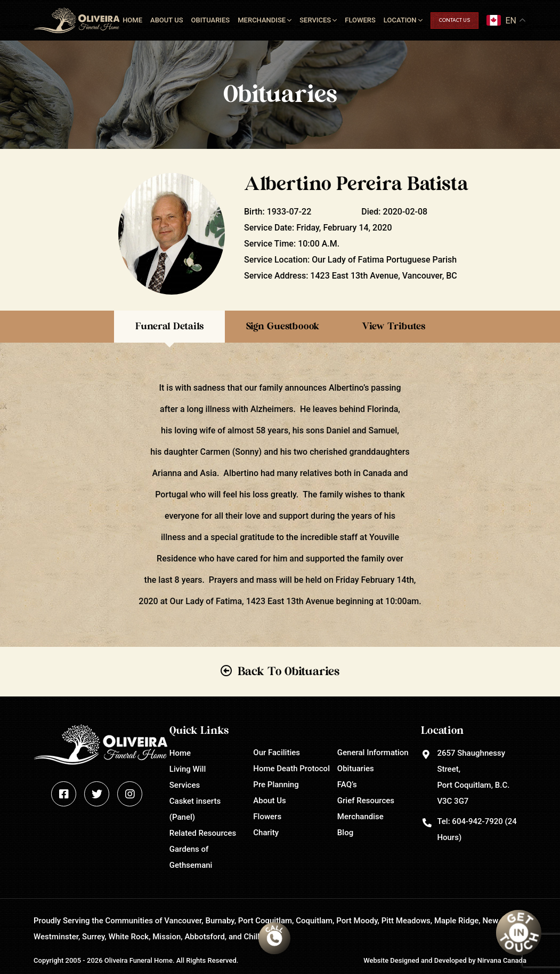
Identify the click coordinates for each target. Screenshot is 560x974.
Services (315, 20)
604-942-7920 (477, 821)
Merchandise (262, 20)
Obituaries (210, 20)
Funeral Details (169, 326)
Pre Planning (275, 784)
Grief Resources (365, 800)
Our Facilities (276, 752)
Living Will (187, 769)
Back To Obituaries (288, 671)
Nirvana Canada (501, 960)
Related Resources (202, 833)
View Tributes (393, 326)
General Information (373, 752)
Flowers (360, 20)
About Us (166, 20)
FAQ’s (347, 784)
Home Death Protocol (291, 768)
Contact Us (454, 20)
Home (132, 20)
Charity (266, 832)
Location (400, 20)
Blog (345, 832)
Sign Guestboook (282, 326)
